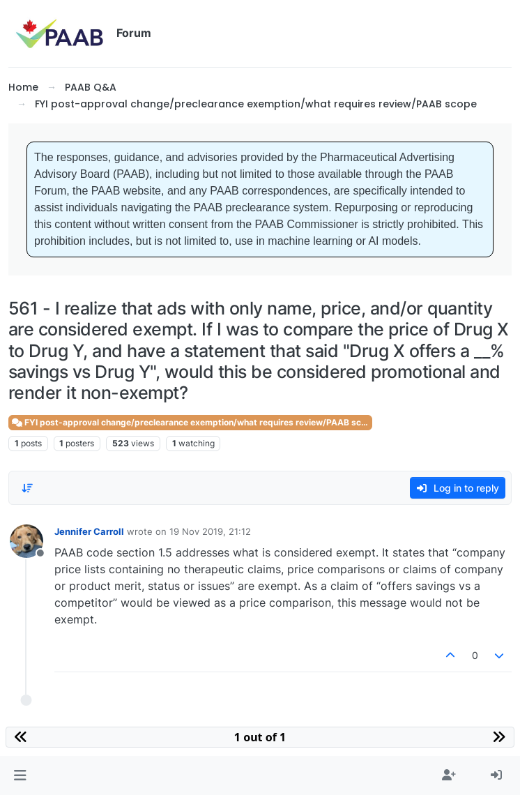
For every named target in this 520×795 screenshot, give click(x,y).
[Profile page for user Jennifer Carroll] (26, 541)
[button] (20, 775)
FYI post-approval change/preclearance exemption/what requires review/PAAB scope (192, 422)
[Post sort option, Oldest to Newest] (27, 488)
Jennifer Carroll (89, 531)
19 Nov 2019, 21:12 (210, 531)
